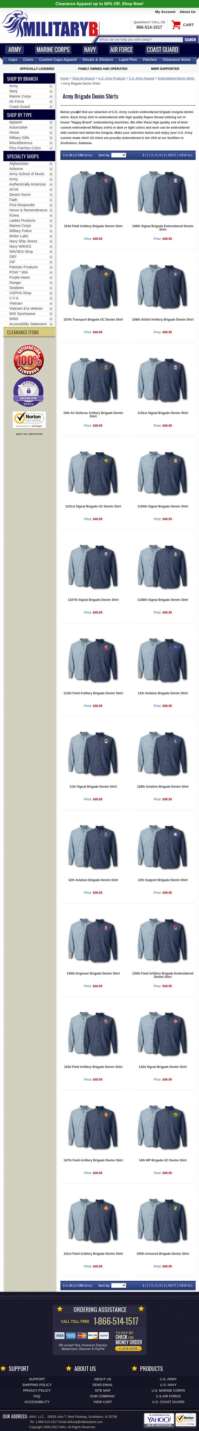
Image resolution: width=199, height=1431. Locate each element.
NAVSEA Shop (21, 251)
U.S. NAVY (168, 1385)
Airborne (16, 169)
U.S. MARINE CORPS (168, 1390)
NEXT (172, 155)
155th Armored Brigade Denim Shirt (163, 1254)
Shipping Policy (37, 1385)
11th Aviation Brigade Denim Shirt (163, 693)
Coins (28, 59)
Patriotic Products (23, 267)
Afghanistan (19, 163)
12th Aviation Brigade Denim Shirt (93, 880)
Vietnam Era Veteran (26, 308)
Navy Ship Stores (23, 241)
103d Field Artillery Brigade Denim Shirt (93, 226)
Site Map (103, 1390)
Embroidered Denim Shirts (176, 78)
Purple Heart (19, 277)
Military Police (20, 231)
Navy (90, 49)
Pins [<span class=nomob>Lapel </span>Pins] (128, 59)
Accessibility (36, 1402)
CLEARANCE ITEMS (23, 332)
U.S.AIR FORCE (168, 1396)
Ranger (15, 283)
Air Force (121, 49)
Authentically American (27, 184)
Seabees (16, 288)
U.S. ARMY (168, 1379)
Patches (150, 59)
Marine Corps (53, 49)
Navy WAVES (20, 246)
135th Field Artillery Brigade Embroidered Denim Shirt (162, 975)
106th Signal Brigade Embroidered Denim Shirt (162, 227)
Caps (13, 59)
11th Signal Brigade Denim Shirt (93, 786)
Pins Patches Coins (25, 148)
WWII (13, 319)
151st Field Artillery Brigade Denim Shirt (93, 1254)
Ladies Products (22, 220)
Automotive (18, 127)
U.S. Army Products (111, 78)
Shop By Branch (83, 78)
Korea (14, 215)
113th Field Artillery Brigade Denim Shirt (93, 693)
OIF (12, 262)
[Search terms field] (140, 39)
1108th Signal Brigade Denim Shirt (162, 600)
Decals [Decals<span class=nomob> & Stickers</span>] (98, 59)
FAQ (37, 1396)
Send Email (103, 1385)
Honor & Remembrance (28, 210)
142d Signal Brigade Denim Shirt (163, 1067)
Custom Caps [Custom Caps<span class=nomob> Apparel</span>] (58, 59)
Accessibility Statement (28, 324)
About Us (188, 12)
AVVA (13, 189)
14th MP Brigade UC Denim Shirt (163, 1160)
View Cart (102, 1402)
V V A (13, 298)
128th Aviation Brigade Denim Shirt (163, 786)
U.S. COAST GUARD (168, 1402)
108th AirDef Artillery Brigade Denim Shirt (163, 319)
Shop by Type (19, 115)
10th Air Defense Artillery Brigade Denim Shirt (93, 414)
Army (14, 49)
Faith (13, 200)
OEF (13, 257)
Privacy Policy (37, 1390)
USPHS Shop (20, 293)
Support (37, 1379)
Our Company (102, 1396)
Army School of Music (26, 174)
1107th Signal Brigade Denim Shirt (93, 600)
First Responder (22, 205)
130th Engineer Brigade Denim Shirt (93, 973)
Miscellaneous (20, 143)
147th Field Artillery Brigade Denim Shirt (93, 1160)
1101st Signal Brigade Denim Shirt (163, 413)
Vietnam (16, 303)
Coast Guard (162, 49)
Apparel (15, 122)
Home (64, 78)
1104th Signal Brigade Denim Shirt (162, 506)
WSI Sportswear (22, 314)
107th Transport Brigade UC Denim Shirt (93, 319)
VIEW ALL (186, 155)
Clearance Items (176, 59)
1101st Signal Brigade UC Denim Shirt (93, 506)
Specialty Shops (23, 156)
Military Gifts (19, 138)
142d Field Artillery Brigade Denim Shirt (93, 1067)
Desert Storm (20, 195)
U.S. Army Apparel (141, 78)
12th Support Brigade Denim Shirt (163, 880)
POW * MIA (18, 272)
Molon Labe (18, 236)
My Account (165, 12)
